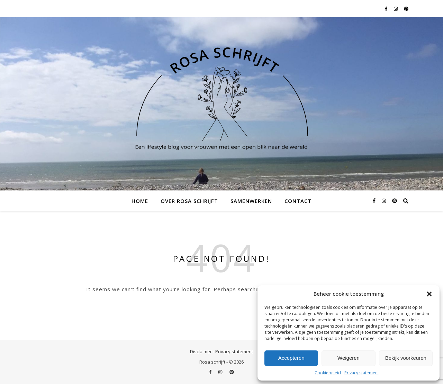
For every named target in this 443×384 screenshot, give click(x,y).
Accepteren (291, 358)
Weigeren (348, 358)
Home (140, 200)
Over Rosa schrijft (189, 200)
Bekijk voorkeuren (405, 358)
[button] (429, 294)
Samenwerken (251, 200)
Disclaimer (201, 351)
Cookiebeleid (328, 373)
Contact (297, 200)
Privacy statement (361, 373)
